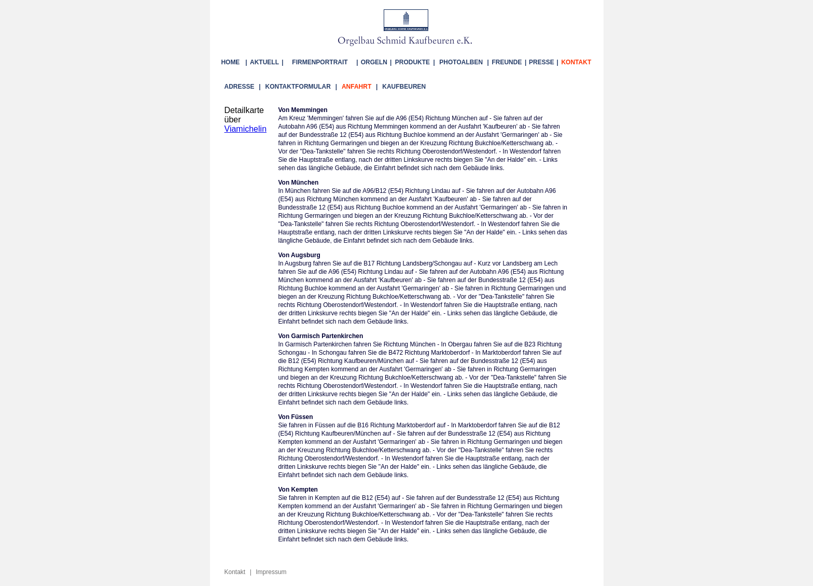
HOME (232, 62)
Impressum (271, 570)
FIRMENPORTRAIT (319, 62)
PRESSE (541, 62)
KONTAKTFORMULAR (298, 86)
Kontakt (235, 570)
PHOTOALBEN (461, 62)
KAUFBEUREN (404, 86)
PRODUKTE (412, 62)
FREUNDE (507, 62)
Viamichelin (246, 128)
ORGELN (374, 62)
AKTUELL (264, 62)
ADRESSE (240, 86)
